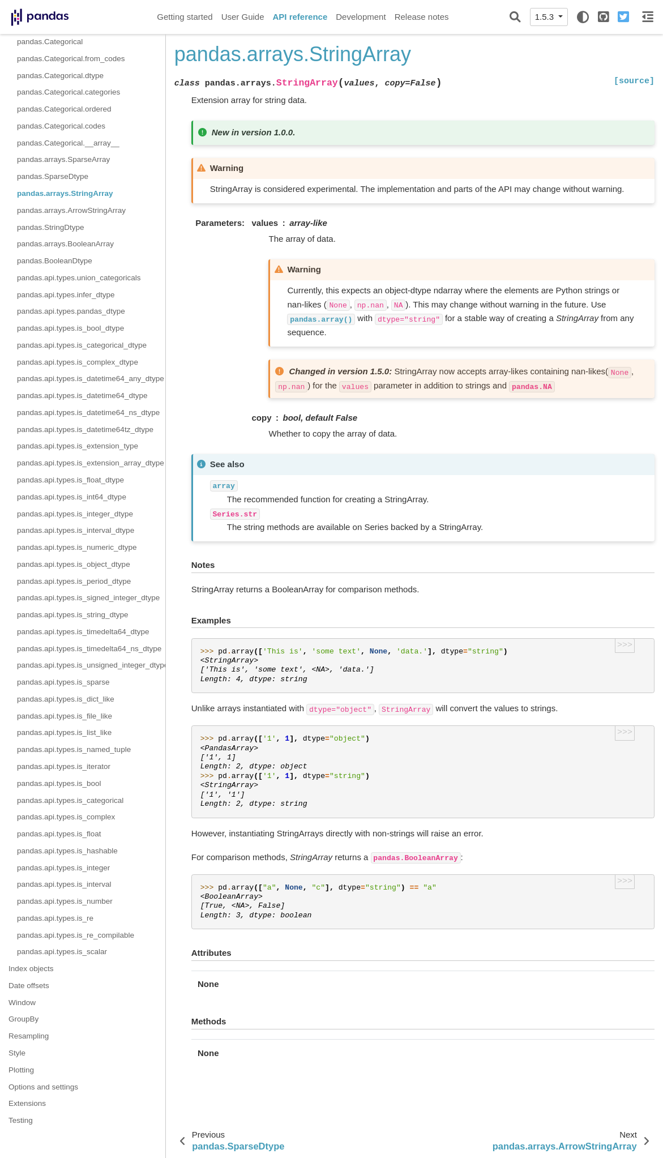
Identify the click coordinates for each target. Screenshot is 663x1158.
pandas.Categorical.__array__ (68, 143)
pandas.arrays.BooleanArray (65, 244)
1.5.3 (546, 17)
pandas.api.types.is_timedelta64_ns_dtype (89, 648)
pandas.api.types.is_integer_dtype (75, 514)
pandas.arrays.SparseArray (63, 159)
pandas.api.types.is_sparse (63, 682)
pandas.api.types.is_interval (64, 884)
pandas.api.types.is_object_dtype (73, 564)
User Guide (242, 17)
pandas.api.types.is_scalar (62, 951)
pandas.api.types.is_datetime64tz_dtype (85, 429)
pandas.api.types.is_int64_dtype (71, 497)
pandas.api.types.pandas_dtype (71, 311)
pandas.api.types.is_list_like (64, 732)
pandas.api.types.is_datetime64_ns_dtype (88, 412)
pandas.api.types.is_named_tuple (74, 749)
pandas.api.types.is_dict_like (65, 699)
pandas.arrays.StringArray (65, 193)
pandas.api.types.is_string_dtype (73, 614)
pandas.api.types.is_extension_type (77, 446)
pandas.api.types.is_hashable (67, 851)
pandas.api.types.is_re (55, 918)
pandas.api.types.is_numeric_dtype (77, 547)
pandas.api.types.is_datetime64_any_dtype (90, 378)
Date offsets (28, 985)
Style (16, 1053)
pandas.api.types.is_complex (66, 817)
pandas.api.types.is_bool (59, 783)
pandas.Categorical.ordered (64, 109)
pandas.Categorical (50, 41)
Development (361, 17)
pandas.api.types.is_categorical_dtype (82, 345)
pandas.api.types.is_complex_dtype (77, 362)
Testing (20, 1120)
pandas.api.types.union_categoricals (78, 278)
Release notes (422, 17)
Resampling (28, 1036)
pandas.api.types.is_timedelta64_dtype (83, 631)
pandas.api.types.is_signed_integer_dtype (88, 597)
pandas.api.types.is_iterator (63, 766)
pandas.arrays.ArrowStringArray (71, 210)
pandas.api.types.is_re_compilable (75, 935)
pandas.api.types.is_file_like (64, 716)
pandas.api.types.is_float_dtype (70, 480)
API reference (300, 17)
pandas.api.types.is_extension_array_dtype (90, 463)
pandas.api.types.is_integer (63, 868)
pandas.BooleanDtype (54, 261)
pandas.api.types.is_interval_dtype (75, 530)
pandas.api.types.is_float (59, 834)
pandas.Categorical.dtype (60, 75)
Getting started (184, 17)
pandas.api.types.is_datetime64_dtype (82, 395)
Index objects (31, 968)
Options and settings (43, 1087)
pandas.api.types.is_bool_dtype (70, 328)
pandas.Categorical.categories (68, 92)
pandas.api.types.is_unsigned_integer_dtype (91, 665)
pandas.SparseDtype (52, 176)
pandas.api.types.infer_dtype (66, 294)
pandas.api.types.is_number (65, 901)
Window (22, 1002)
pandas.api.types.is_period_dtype (74, 581)
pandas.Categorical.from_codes (71, 58)
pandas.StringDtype (50, 227)
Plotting (21, 1070)
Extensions (27, 1103)
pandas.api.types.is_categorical (70, 800)
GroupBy (23, 1019)
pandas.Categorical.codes (61, 126)
